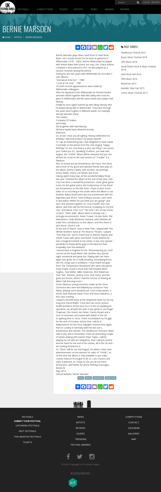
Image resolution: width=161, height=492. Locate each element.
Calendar (134, 427)
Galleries (133, 433)
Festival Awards (81, 444)
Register (155, 2)
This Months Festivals (27, 436)
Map (133, 439)
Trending (80, 439)
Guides (80, 433)
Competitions (45, 9)
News (95, 9)
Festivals (24, 9)
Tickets (63, 9)
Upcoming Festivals (27, 425)
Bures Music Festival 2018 (134, 57)
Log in (146, 2)
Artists (79, 9)
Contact (133, 422)
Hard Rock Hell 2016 (131, 74)
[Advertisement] (25, 92)
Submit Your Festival (27, 420)
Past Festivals (27, 431)
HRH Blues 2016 (129, 78)
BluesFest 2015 (128, 83)
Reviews (124, 9)
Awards (109, 9)
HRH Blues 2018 (129, 61)
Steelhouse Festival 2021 (133, 52)
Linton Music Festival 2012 (134, 92)
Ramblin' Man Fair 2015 (132, 88)
